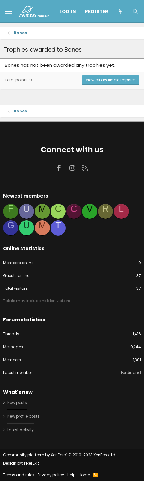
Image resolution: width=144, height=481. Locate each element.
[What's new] (120, 11)
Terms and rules (18, 475)
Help (71, 475)
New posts (17, 402)
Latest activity (20, 430)
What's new (18, 392)
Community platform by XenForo (59, 455)
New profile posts (23, 416)
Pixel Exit (31, 463)
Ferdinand (131, 372)
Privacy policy (51, 475)
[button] (8, 11)
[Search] (135, 11)
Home (84, 475)
